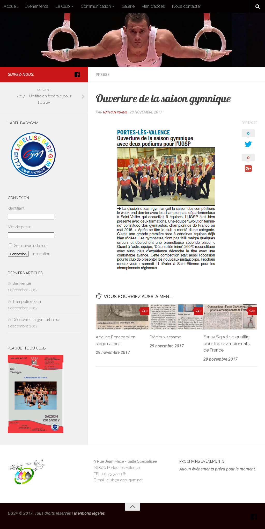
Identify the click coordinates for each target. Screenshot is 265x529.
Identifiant (16, 208)
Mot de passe (19, 227)
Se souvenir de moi (28, 245)
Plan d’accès (153, 6)
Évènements (36, 6)
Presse (104, 74)
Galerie (128, 6)
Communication (96, 6)
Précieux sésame (167, 336)
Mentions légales (89, 513)
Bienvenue (21, 283)
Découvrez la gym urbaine (35, 319)
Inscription (41, 254)
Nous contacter (186, 6)
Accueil (11, 6)
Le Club (62, 6)
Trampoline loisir (26, 301)
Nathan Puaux (116, 112)
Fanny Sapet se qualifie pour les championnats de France (226, 343)
